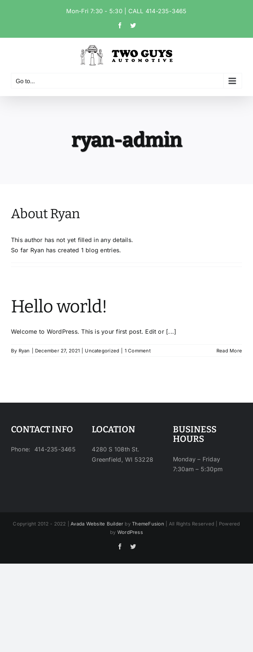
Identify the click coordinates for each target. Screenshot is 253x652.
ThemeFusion (148, 524)
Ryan (24, 351)
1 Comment (138, 351)
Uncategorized (102, 351)
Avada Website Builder (97, 524)
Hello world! (59, 306)
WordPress (130, 532)
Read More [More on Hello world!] (229, 351)
